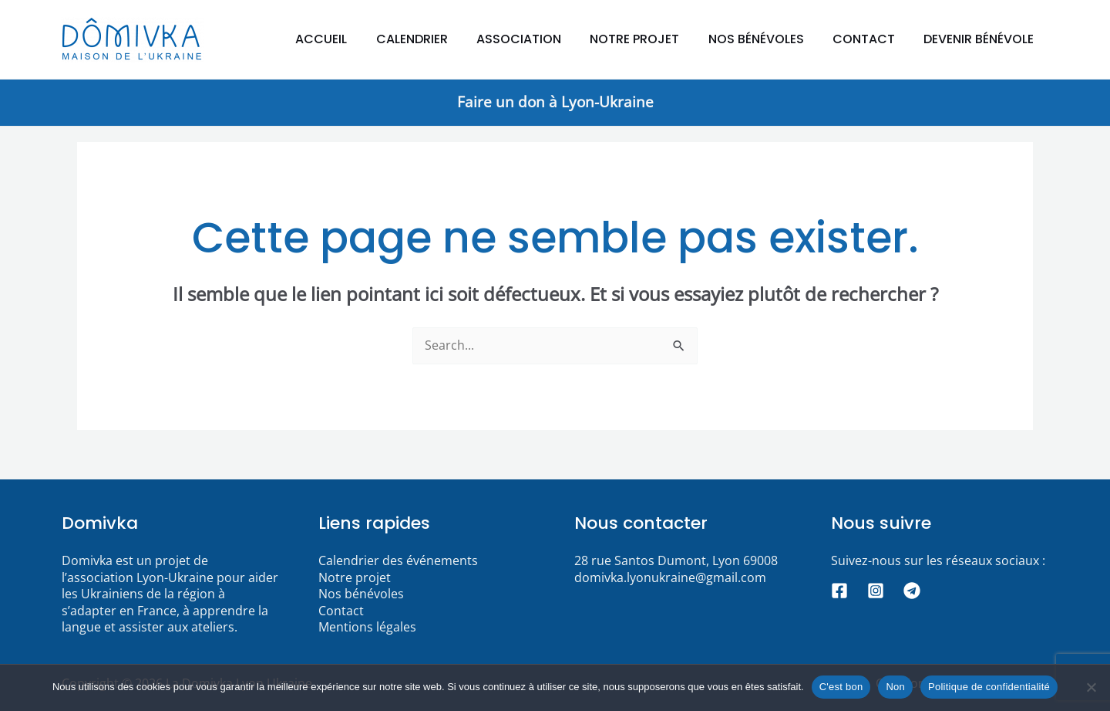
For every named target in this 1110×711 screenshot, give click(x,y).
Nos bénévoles (766, 39)
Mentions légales (367, 626)
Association (537, 39)
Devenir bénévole (981, 39)
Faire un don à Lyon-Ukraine (555, 101)
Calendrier (434, 39)
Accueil (348, 39)
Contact (870, 39)
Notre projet (649, 39)
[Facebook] (839, 590)
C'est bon (841, 686)
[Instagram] (875, 590)
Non (895, 686)
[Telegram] (911, 590)
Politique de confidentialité (989, 686)
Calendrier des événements (398, 560)
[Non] (1090, 687)
